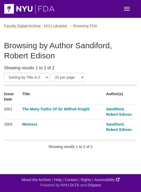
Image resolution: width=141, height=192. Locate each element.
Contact (71, 180)
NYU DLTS (70, 185)
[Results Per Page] (67, 77)
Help (58, 180)
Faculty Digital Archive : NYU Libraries (35, 26)
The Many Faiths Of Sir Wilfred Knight (55, 109)
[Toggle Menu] (127, 8)
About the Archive (36, 180)
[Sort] (26, 77)
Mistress (29, 124)
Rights (86, 180)
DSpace (94, 185)
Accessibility (107, 179)
